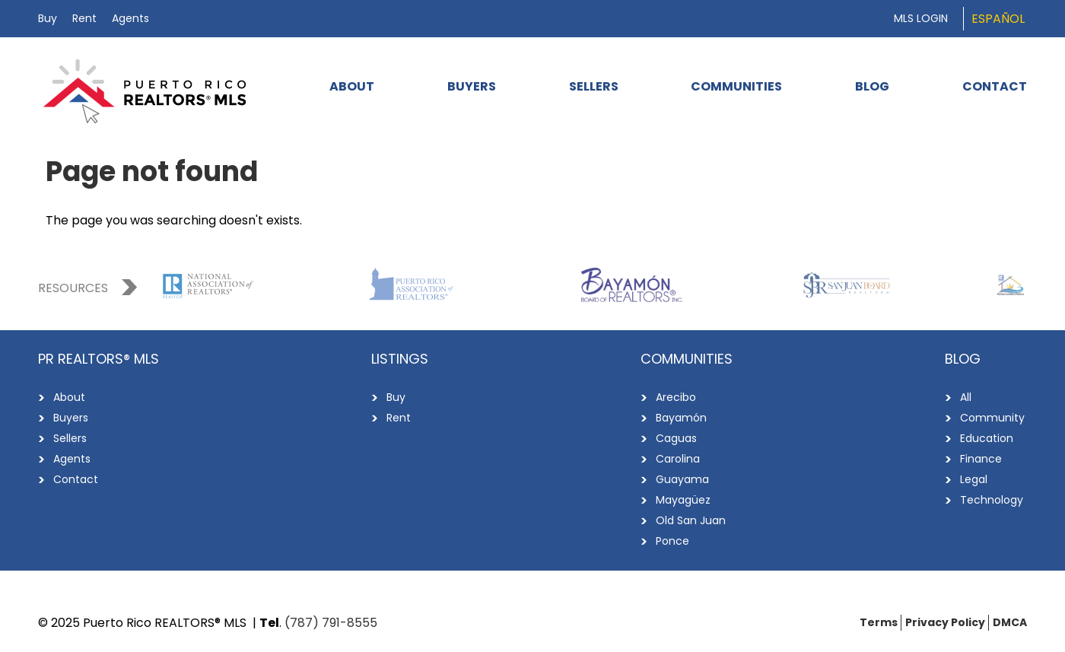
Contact (994, 86)
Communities (736, 86)
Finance (981, 458)
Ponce (672, 541)
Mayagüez (683, 499)
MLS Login (921, 18)
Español (998, 18)
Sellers (593, 86)
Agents (130, 18)
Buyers (471, 86)
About (351, 86)
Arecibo (676, 397)
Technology (991, 499)
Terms (879, 622)
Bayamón (681, 417)
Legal (973, 479)
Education (986, 438)
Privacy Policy (945, 622)
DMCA (1010, 622)
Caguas (676, 438)
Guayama (682, 479)
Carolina (678, 458)
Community (992, 417)
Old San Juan (691, 520)
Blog (872, 86)
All (965, 397)
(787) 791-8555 (331, 622)
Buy (47, 18)
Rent (84, 18)
